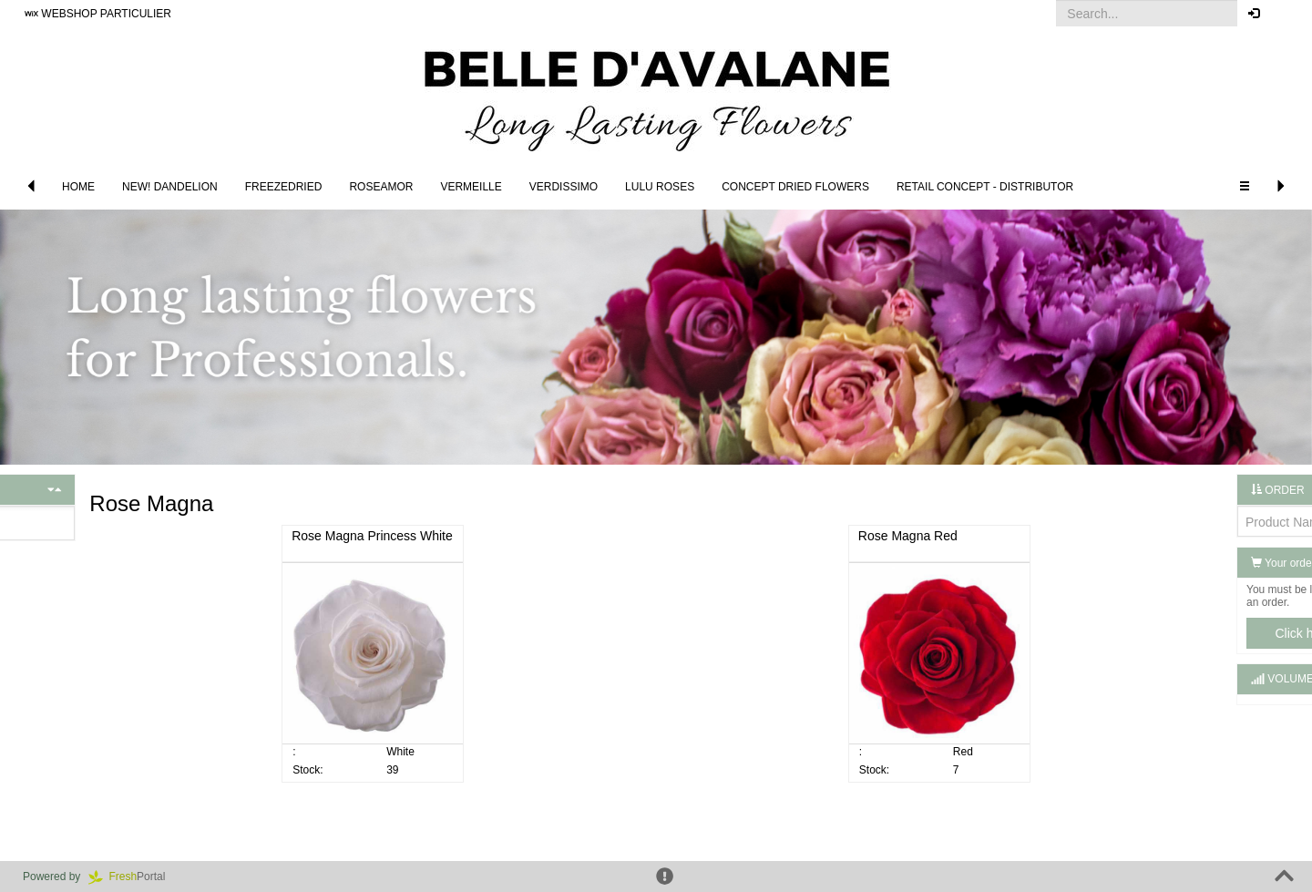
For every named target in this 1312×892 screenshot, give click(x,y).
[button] (1284, 13)
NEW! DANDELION (170, 186)
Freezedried (284, 186)
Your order (1167, 563)
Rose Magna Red (850, 535)
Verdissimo (563, 186)
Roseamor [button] (381, 186)
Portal (133, 876)
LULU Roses (659, 186)
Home (78, 186)
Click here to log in (1211, 633)
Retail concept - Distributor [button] (985, 186)
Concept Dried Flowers (795, 186)
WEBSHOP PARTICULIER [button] (98, 13)
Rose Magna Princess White (430, 535)
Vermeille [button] (470, 186)
